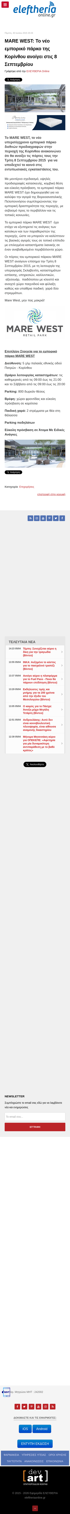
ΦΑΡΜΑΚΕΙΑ (11, 1454)
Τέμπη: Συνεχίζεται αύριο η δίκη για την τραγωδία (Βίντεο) (39, 652)
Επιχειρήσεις (26, 486)
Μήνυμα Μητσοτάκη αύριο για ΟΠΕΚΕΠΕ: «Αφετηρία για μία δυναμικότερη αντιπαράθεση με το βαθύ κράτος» (39, 743)
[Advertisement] (35, 868)
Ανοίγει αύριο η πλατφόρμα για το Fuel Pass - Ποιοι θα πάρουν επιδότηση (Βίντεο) (40, 679)
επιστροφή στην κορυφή (51, 494)
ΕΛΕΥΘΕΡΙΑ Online (38, 71)
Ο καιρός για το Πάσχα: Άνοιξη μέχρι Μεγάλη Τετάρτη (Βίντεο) (37, 710)
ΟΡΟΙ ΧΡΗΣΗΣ (57, 1454)
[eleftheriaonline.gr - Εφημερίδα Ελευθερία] (35, 9)
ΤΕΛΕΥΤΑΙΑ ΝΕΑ (22, 642)
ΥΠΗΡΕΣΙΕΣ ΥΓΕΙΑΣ (34, 1454)
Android (41, 1429)
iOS (25, 1429)
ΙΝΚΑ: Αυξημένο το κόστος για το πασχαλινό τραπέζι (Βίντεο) (39, 665)
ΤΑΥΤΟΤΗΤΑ (14, 1461)
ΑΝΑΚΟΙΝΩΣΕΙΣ (34, 1461)
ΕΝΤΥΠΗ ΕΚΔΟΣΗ (35, 1444)
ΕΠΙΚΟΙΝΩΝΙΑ (54, 1461)
